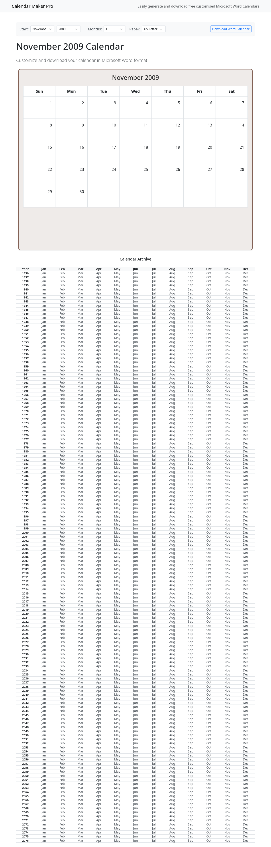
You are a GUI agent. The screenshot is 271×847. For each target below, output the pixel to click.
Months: (95, 29)
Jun (135, 273)
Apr (98, 273)
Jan (43, 273)
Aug (172, 273)
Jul (154, 273)
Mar (80, 273)
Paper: (134, 29)
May (117, 273)
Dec (245, 273)
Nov (227, 273)
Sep (190, 273)
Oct (209, 273)
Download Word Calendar (230, 29)
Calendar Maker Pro (32, 6)
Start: (24, 29)
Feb (62, 273)
